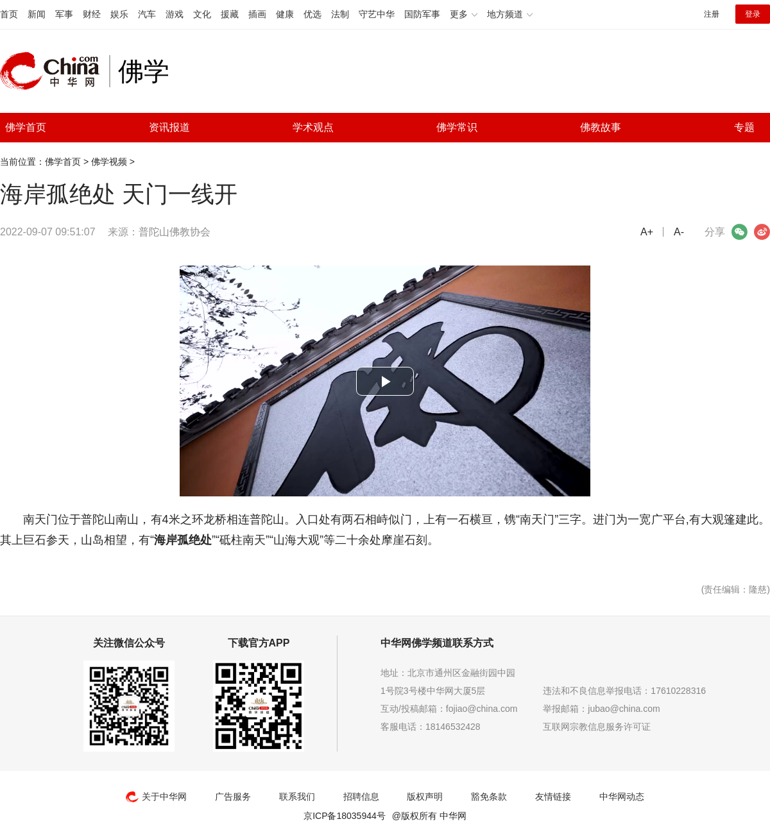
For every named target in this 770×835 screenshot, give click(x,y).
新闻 (37, 14)
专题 (744, 127)
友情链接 (553, 796)
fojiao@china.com (482, 709)
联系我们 (297, 796)
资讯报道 (169, 127)
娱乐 (119, 14)
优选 (312, 14)
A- (679, 231)
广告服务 (233, 796)
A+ (646, 231)
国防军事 (422, 14)
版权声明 (425, 796)
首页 (9, 14)
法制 (340, 14)
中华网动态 (621, 796)
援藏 (230, 14)
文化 (202, 14)
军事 (64, 14)
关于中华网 (156, 796)
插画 (257, 14)
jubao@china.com (624, 709)
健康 (285, 14)
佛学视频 (109, 161)
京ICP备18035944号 (345, 816)
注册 (711, 14)
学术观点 (313, 127)
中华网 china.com (54, 71)
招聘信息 (361, 796)
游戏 (175, 14)
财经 (92, 14)
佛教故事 (600, 127)
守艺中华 (377, 14)
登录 (752, 14)
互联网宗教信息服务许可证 (597, 726)
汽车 (147, 14)
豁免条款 (489, 796)
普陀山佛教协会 (174, 231)
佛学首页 (25, 127)
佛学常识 (456, 127)
